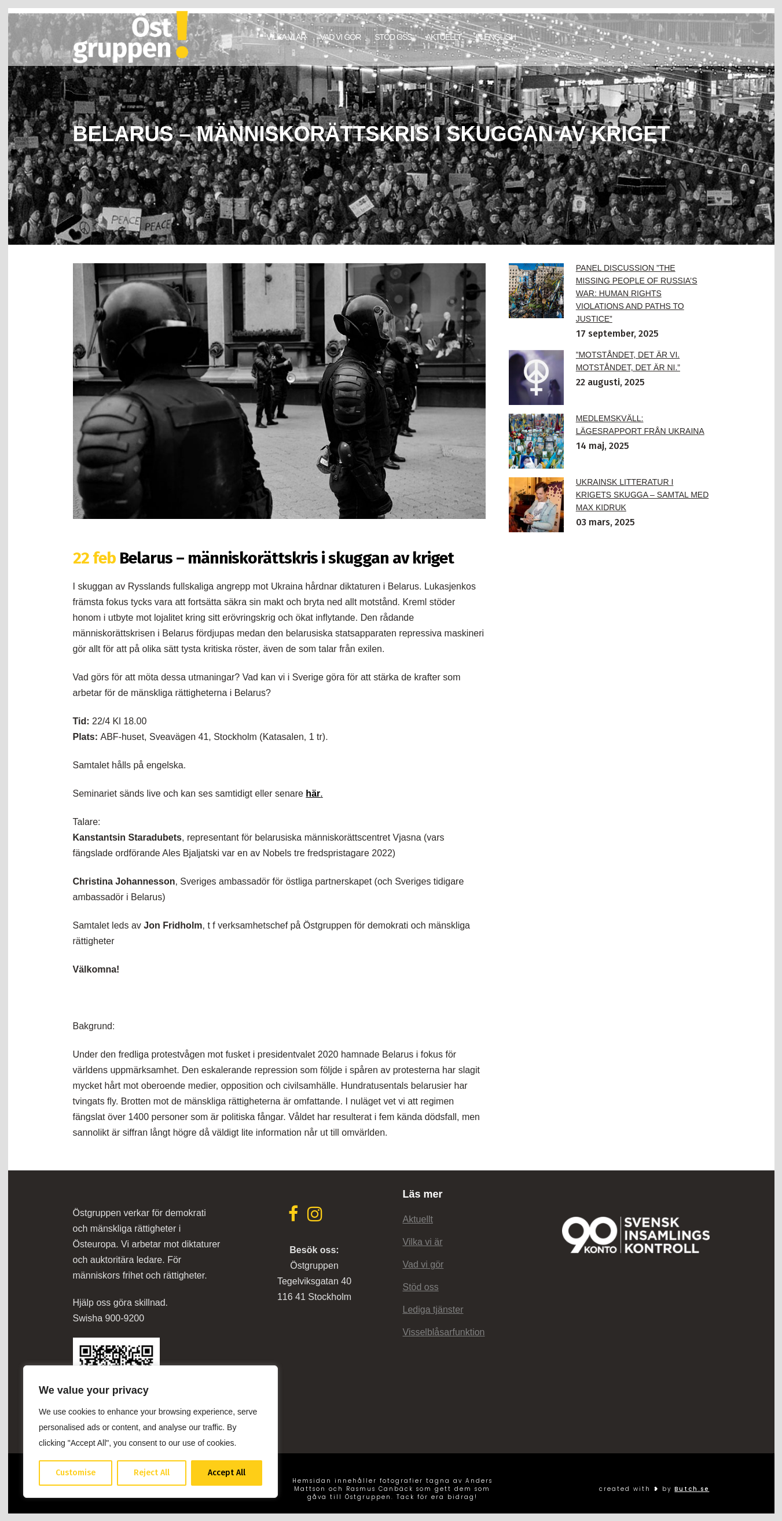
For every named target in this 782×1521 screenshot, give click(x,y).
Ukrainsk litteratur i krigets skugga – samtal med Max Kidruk (642, 489)
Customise (76, 1473)
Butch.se (691, 1483)
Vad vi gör (423, 1259)
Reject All (152, 1473)
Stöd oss (421, 1281)
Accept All (226, 1473)
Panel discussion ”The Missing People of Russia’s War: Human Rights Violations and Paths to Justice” (636, 287)
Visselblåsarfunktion (444, 1326)
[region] (150, 1431)
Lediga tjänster (433, 1304)
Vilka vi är (423, 1236)
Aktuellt (418, 1213)
